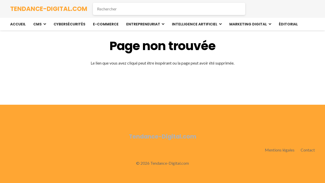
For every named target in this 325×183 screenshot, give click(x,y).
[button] (44, 24)
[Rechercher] (169, 9)
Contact (308, 149)
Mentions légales (280, 149)
